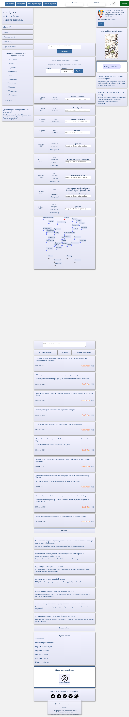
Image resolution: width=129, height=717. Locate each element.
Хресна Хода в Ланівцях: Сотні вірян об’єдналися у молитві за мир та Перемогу (61, 518)
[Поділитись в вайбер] (64, 698)
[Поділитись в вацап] (76, 698)
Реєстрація (21, 4)
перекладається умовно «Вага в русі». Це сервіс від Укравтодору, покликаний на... (64, 582)
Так (101, 23)
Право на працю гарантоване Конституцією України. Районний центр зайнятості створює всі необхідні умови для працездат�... (112, 97)
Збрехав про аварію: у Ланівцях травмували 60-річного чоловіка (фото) (58, 483)
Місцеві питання (41, 656)
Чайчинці (12, 75)
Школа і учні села (42, 664)
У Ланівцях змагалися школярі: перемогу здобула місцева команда (57, 376)
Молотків (12, 83)
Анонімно (64, 52)
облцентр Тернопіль (13, 20)
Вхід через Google (34, 4)
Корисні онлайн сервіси (44, 648)
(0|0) (92, 367)
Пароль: (96, 3)
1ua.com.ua (10, 4)
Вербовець (12, 60)
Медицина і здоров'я (43, 652)
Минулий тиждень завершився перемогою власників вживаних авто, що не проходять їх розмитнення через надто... (112, 80)
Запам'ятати (113, 4)
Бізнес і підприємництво (44, 644)
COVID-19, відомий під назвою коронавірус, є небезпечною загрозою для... (64, 544)
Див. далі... (64, 707)
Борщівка (12, 68)
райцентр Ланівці (11, 16)
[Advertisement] (64, 25)
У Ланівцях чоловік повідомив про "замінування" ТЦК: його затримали (59, 426)
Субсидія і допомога (43, 660)
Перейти (78, 72)
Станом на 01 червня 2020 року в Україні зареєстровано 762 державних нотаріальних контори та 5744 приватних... (64, 595)
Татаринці (12, 91)
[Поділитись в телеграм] (59, 698)
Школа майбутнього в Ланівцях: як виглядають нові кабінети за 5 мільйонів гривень (63, 497)
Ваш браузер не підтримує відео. (64, 84)
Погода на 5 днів (111, 67)
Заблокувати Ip (54, 150)
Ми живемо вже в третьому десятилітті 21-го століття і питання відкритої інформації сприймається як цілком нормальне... (64, 570)
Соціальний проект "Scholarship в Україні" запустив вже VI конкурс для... (64, 557)
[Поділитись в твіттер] (70, 698)
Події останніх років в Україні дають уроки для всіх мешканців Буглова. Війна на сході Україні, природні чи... (17, 114)
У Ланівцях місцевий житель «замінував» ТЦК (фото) (53, 446)
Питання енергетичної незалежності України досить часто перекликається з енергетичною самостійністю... (64, 620)
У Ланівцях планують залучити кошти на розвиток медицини (55, 411)
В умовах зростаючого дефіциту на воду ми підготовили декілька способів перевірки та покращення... (64, 607)
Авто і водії (39, 640)
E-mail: (74, 3)
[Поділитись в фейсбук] (53, 698)
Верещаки (12, 95)
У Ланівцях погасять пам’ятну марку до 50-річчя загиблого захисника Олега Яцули (62, 380)
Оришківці (12, 71)
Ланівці (11, 64)
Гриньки (11, 87)
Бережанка (12, 79)
